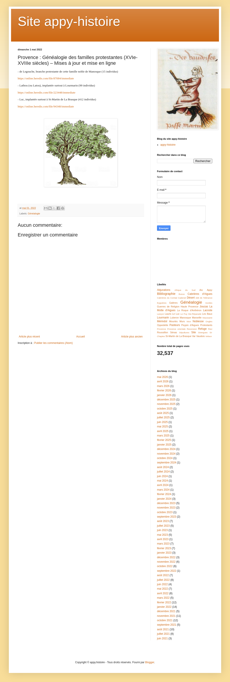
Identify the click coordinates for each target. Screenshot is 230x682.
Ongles (209, 321)
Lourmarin (163, 317)
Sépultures (184, 332)
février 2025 (164, 440)
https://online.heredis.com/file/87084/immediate (46, 78)
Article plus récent (29, 336)
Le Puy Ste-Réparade (190, 314)
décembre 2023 (166, 503)
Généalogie (34, 213)
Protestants (206, 325)
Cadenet (182, 298)
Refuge (202, 328)
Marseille (196, 317)
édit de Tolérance (204, 298)
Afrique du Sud (185, 290)
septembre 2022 (166, 570)
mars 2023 (163, 543)
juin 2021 (162, 638)
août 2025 (163, 413)
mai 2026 (162, 377)
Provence (161, 329)
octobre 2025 (164, 408)
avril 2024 (163, 485)
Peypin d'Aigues (190, 325)
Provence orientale (176, 329)
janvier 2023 (164, 552)
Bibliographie (166, 293)
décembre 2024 (166, 449)
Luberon (174, 317)
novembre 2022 (166, 561)
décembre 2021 (166, 611)
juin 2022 (162, 584)
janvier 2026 (164, 395)
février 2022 (164, 602)
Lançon (160, 314)
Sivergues (203, 332)
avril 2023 (163, 539)
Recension (192, 329)
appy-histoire (168, 144)
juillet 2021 (163, 633)
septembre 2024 (166, 462)
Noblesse (198, 321)
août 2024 (163, 467)
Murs (182, 321)
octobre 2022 (164, 566)
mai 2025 (162, 426)
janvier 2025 (164, 444)
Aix (201, 290)
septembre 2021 (166, 624)
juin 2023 (162, 530)
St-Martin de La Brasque (178, 336)
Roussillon (162, 332)
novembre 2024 (166, 453)
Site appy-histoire (69, 21)
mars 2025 (163, 435)
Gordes (208, 303)
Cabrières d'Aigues (200, 293)
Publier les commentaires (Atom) (53, 343)
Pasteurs (174, 325)
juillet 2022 (163, 579)
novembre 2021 (166, 615)
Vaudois (200, 336)
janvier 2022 (164, 606)
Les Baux (207, 313)
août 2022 (163, 575)
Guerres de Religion (168, 306)
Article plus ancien (132, 336)
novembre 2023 (166, 507)
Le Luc (176, 313)
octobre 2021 (164, 620)
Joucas (204, 306)
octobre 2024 (164, 458)
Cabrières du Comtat (167, 298)
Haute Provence (189, 306)
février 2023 (164, 548)
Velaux (208, 336)
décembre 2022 (166, 557)
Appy (209, 290)
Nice (189, 321)
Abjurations (163, 289)
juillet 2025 (163, 417)
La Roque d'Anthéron (189, 310)
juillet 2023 (163, 525)
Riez (210, 329)
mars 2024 (163, 489)
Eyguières (162, 303)
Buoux (182, 294)
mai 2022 (162, 588)
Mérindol (162, 321)
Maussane (207, 317)
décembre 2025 (166, 399)
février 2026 (164, 390)
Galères (173, 302)
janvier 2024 (164, 498)
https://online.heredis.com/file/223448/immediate (46, 92)
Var (194, 336)
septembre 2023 (166, 516)
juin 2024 (162, 476)
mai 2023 (162, 534)
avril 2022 (163, 593)
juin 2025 (162, 422)
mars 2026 (163, 386)
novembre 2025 (166, 404)
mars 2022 (163, 597)
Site (193, 332)
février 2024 (164, 494)
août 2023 (163, 521)
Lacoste (207, 310)
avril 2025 (163, 431)
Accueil (80, 336)
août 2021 (163, 629)
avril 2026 (163, 381)
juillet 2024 (163, 471)
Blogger (149, 662)
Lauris (168, 313)
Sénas (173, 332)
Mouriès (173, 321)
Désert (191, 297)
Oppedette (162, 325)
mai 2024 (162, 480)
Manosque (185, 317)
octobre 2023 (164, 512)
